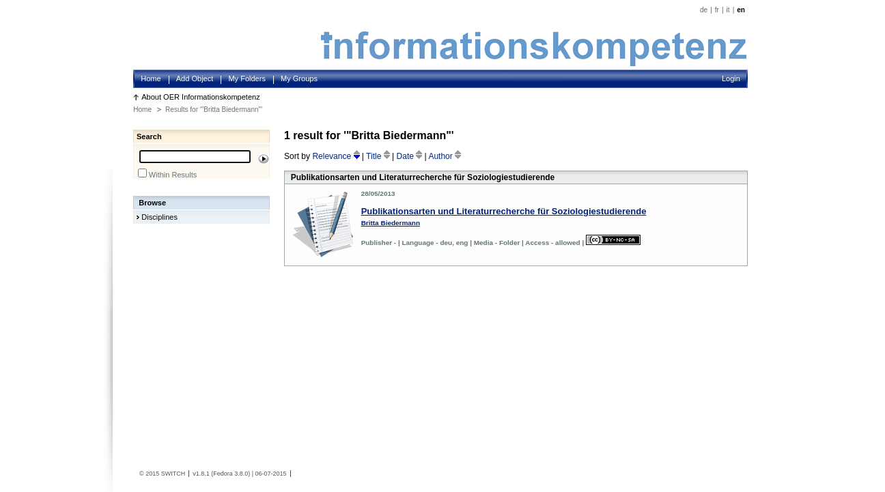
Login (731, 78)
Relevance (336, 156)
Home (150, 78)
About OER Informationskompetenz (200, 97)
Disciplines (159, 217)
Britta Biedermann (390, 223)
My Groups (299, 78)
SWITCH (173, 473)
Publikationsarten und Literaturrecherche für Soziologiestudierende (504, 211)
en (741, 10)
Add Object (195, 78)
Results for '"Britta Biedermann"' (213, 109)
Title (379, 156)
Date (411, 156)
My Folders (247, 78)
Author (444, 156)
